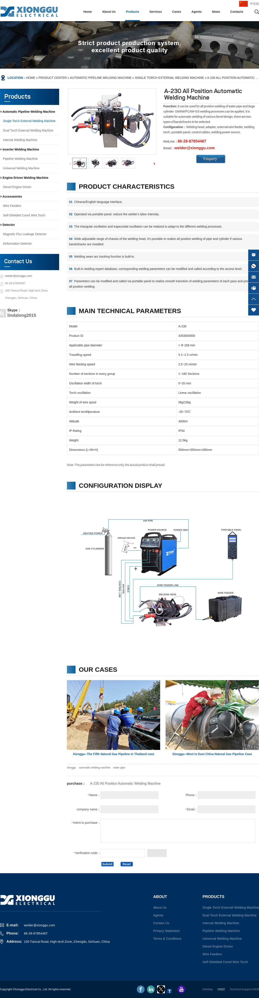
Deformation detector (17, 243)
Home (87, 11)
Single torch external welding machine (169, 77)
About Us (108, 11)
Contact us (161, 923)
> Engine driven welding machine (24, 177)
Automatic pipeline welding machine (101, 77)
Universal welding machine (21, 168)
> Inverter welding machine (19, 149)
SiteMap (207, 989)
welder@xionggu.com (18, 275)
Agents (196, 11)
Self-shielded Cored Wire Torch (24, 215)
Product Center (53, 77)
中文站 (254, 3)
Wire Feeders (12, 206)
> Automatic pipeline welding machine (27, 111)
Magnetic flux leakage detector (25, 234)
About (160, 897)
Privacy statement (166, 931)
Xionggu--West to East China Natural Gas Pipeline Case (212, 754)
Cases (176, 11)
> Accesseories (11, 196)
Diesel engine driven (17, 187)
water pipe (119, 767)
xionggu (71, 767)
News (216, 11)
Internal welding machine (20, 140)
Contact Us (18, 262)
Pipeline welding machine (20, 158)
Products (132, 11)
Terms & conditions (167, 938)
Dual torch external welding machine (28, 130)
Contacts (236, 11)
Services (155, 11)
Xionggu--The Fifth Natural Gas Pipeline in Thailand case (113, 754)
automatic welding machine (94, 767)
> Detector (7, 225)
